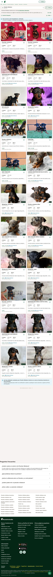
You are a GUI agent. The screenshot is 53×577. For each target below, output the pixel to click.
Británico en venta (22, 527)
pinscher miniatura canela (24, 508)
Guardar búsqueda (6, 15)
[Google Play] (22, 544)
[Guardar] (24, 43)
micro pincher (38, 503)
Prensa (2, 552)
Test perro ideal (4, 563)
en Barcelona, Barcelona (23, 10)
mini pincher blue (39, 512)
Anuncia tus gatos (5, 560)
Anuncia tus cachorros (6, 558)
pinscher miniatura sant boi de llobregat (7, 502)
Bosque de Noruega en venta (24, 525)
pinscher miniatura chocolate (24, 512)
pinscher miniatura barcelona (7, 495)
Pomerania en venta (5, 533)
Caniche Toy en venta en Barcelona (42, 535)
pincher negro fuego (40, 499)
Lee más (49, 12)
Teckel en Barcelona (39, 525)
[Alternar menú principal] (2, 2)
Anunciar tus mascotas (6, 556)
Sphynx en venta (21, 529)
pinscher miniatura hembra (24, 497)
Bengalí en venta (21, 531)
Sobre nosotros (4, 545)
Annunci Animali (39, 566)
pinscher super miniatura (41, 510)
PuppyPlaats (24, 566)
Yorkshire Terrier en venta (7, 530)
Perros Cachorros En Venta (7, 523)
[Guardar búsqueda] (50, 573)
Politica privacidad (5, 547)
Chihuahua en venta (5, 526)
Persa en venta (21, 535)
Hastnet (18, 566)
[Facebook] (21, 552)
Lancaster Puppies (15, 567)
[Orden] (49, 15)
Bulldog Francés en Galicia (40, 533)
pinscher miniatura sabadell (7, 499)
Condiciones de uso (5, 554)
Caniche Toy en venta (6, 539)
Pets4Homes (12, 566)
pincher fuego (39, 506)
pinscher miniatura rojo (41, 495)
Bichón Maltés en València (40, 529)
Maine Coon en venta (22, 533)
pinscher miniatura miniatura (24, 501)
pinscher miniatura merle (41, 501)
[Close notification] (51, 19)
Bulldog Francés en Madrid (40, 527)
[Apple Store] (22, 548)
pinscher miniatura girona (23, 495)
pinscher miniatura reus (6, 497)
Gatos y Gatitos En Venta (25, 523)
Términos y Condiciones (27, 571)
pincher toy (20, 503)
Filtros (48, 7)
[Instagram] (24, 552)
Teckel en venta (4, 537)
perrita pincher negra (40, 497)
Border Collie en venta (6, 535)
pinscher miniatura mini (23, 510)
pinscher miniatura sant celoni (7, 509)
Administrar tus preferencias (18, 573)
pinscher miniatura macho (24, 499)
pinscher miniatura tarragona (7, 511)
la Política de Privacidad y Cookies (40, 571)
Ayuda (2, 550)
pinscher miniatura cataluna (7, 507)
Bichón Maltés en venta (6, 528)
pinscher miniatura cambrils (7, 505)
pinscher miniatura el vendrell (7, 513)
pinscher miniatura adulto (24, 506)
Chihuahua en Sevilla (39, 531)
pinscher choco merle (40, 508)
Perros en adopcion (39, 538)
